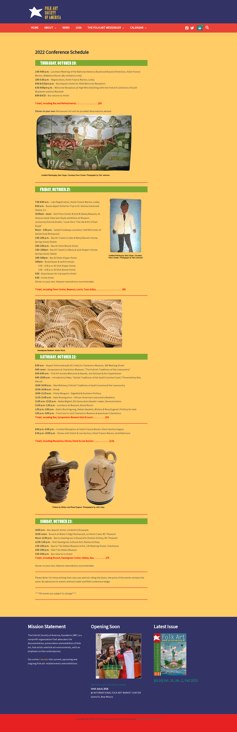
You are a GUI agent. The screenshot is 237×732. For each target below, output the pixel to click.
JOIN (78, 28)
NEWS (65, 28)
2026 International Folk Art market (109, 684)
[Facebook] (187, 28)
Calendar (43, 659)
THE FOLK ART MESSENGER (104, 27)
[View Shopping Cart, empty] (200, 27)
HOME (34, 28)
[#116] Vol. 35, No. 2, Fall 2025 (176, 680)
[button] (54, 27)
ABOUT (50, 27)
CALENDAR (137, 27)
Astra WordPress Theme (148, 719)
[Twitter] (192, 28)
